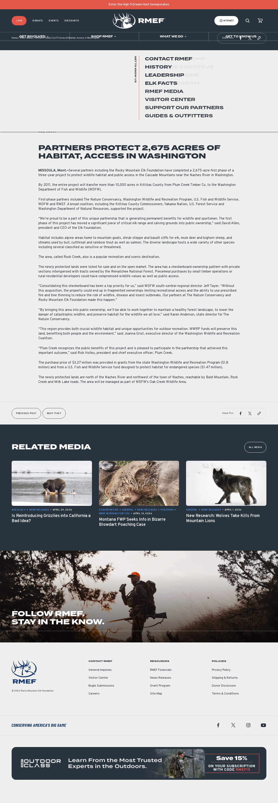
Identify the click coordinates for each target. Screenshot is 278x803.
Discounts (72, 20)
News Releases (48, 110)
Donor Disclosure (224, 697)
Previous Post (26, 425)
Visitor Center (98, 689)
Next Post (54, 425)
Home (15, 49)
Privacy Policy (221, 682)
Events (54, 20)
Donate (38, 20)
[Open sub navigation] (34, 36)
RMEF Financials (161, 682)
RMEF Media (26, 49)
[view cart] (260, 21)
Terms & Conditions (225, 705)
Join (19, 20)
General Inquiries (100, 682)
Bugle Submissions (101, 697)
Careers (94, 705)
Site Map (156, 705)
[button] (240, 50)
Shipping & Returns (225, 689)
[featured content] (139, 775)
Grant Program (160, 697)
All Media (255, 459)
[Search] (247, 21)
